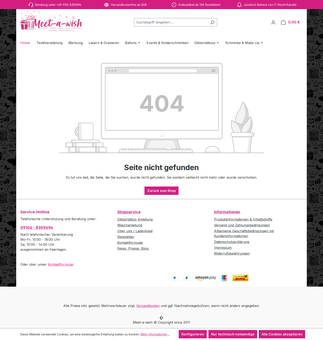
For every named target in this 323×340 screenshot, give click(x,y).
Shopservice (129, 212)
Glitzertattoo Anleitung (135, 219)
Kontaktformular (60, 264)
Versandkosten (148, 306)
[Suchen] (212, 22)
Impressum (223, 247)
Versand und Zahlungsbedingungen (242, 225)
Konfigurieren (192, 334)
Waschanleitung (129, 225)
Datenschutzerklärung (231, 242)
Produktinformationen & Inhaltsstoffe (243, 219)
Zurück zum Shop (161, 191)
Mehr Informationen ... (155, 334)
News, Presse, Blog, (133, 248)
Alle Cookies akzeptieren (282, 334)
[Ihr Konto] (273, 22)
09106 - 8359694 (36, 227)
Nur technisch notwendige (232, 334)
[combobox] (171, 22)
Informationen (227, 212)
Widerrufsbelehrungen (232, 253)
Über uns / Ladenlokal (135, 231)
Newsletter (125, 237)
